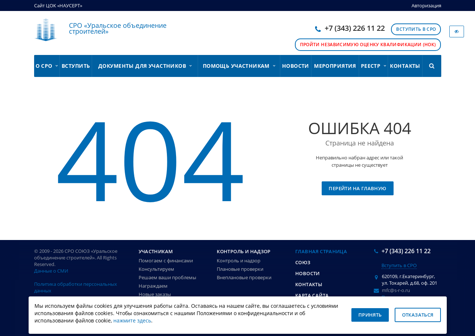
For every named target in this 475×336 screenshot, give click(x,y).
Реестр (373, 65)
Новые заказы (155, 294)
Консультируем (156, 269)
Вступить (76, 65)
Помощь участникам (239, 65)
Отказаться (418, 314)
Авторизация (426, 5)
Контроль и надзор (244, 251)
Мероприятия (335, 65)
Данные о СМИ (51, 270)
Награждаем (153, 286)
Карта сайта (312, 295)
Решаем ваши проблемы (167, 277)
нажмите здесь (132, 320)
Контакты (405, 65)
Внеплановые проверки (244, 277)
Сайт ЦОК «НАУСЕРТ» (58, 5)
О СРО (47, 65)
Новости (295, 65)
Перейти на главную (357, 188)
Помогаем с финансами (166, 260)
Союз (303, 262)
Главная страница (321, 251)
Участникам (156, 251)
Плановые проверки (240, 269)
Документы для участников (144, 65)
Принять (370, 314)
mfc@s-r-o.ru (396, 290)
